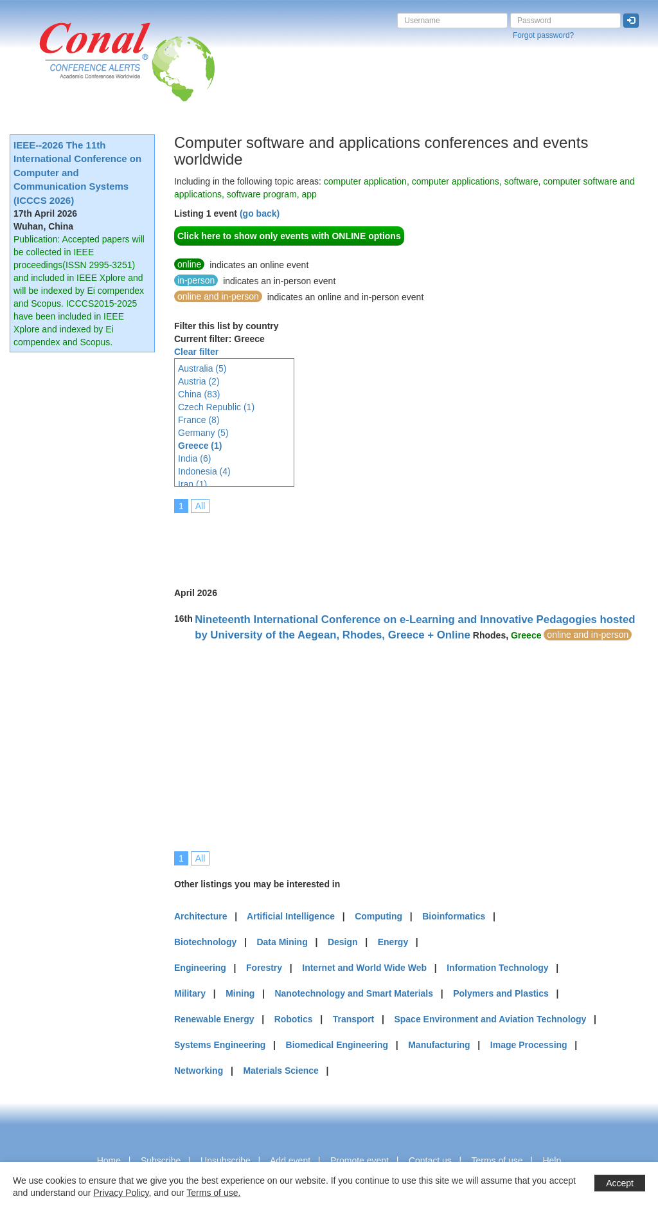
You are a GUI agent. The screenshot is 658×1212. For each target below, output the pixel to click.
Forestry (264, 968)
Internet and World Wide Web (364, 968)
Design (343, 942)
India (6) (194, 458)
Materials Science (281, 1070)
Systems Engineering (219, 1045)
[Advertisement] (408, 541)
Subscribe (161, 1160)
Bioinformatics (453, 916)
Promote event (359, 1160)
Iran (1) (192, 484)
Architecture (200, 916)
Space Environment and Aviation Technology (490, 1019)
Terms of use (496, 1160)
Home (109, 1160)
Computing (378, 916)
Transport (354, 1019)
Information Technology (497, 968)
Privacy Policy (120, 1193)
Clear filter (196, 352)
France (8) (199, 420)
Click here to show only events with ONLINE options (289, 236)
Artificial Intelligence (291, 916)
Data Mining (281, 942)
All (200, 506)
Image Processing (528, 1045)
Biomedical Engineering (337, 1045)
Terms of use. (213, 1193)
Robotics (293, 1019)
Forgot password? (543, 35)
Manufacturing (439, 1045)
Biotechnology (205, 942)
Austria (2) (199, 381)
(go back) (260, 213)
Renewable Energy (214, 1019)
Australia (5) (202, 368)
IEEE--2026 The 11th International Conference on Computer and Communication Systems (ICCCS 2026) (77, 173)
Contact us (430, 1160)
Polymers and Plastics (501, 993)
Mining (240, 993)
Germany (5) (203, 433)
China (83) (199, 394)
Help (551, 1160)
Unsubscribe (225, 1160)
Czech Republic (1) (216, 407)
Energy (393, 942)
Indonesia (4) (204, 471)
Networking (198, 1070)
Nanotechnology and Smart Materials (353, 993)
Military (190, 993)
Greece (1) (200, 445)
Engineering (200, 968)
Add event (290, 1160)
